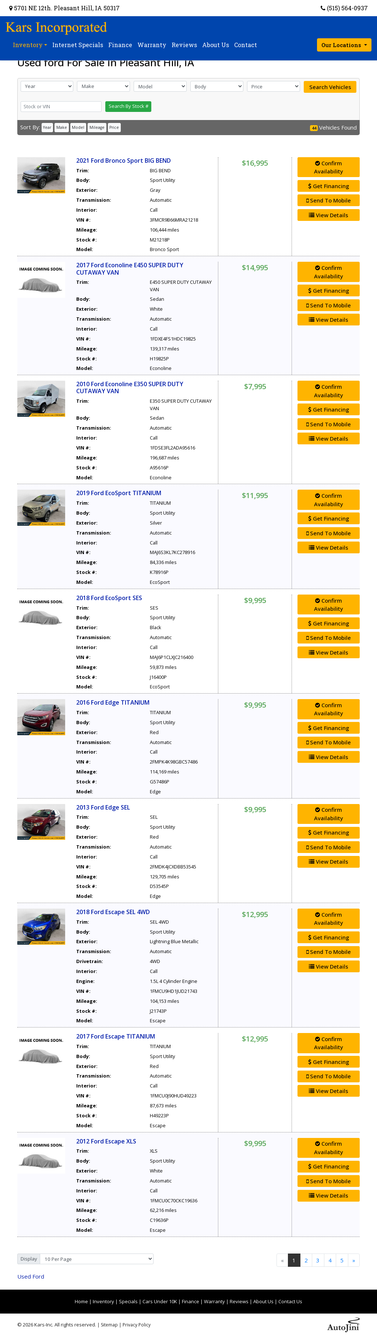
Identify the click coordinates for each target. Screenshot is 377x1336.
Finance (190, 1301)
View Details (328, 215)
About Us (263, 1301)
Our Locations (342, 45)
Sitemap (109, 1325)
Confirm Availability (328, 167)
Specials (128, 1301)
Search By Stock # (128, 106)
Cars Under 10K (159, 1301)
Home (81, 1301)
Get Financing (328, 186)
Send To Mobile (328, 200)
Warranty (214, 1301)
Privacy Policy (137, 1325)
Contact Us (290, 1301)
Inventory (103, 1301)
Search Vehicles (330, 87)
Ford (30, 1276)
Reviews (239, 1301)
